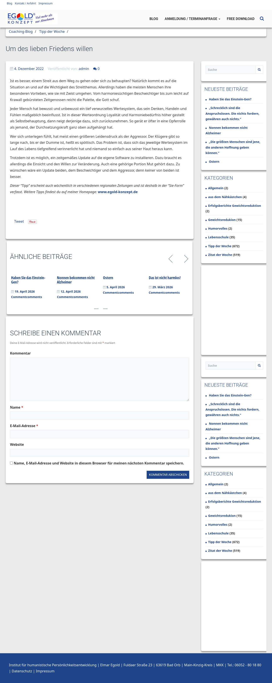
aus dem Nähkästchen (225, 197)
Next (185, 258)
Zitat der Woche (220, 255)
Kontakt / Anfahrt (25, 3)
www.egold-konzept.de (118, 191)
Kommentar (20, 353)
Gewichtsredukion (222, 220)
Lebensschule (218, 237)
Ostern (108, 277)
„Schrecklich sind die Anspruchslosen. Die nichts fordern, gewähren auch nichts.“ (232, 113)
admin (84, 68)
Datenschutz (22, 671)
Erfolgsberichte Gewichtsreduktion (234, 206)
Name (16, 407)
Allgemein (216, 188)
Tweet (19, 221)
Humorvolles (217, 228)
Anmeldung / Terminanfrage (192, 19)
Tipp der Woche (52, 31)
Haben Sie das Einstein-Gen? (28, 280)
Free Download (240, 19)
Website (17, 444)
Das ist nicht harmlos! (165, 277)
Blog (9, 3)
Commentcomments (26, 297)
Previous (171, 258)
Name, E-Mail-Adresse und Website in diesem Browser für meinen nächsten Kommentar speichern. (99, 463)
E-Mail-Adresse (24, 425)
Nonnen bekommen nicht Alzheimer (76, 280)
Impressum (46, 3)
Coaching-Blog (21, 31)
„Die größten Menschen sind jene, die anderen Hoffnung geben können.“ (233, 147)
